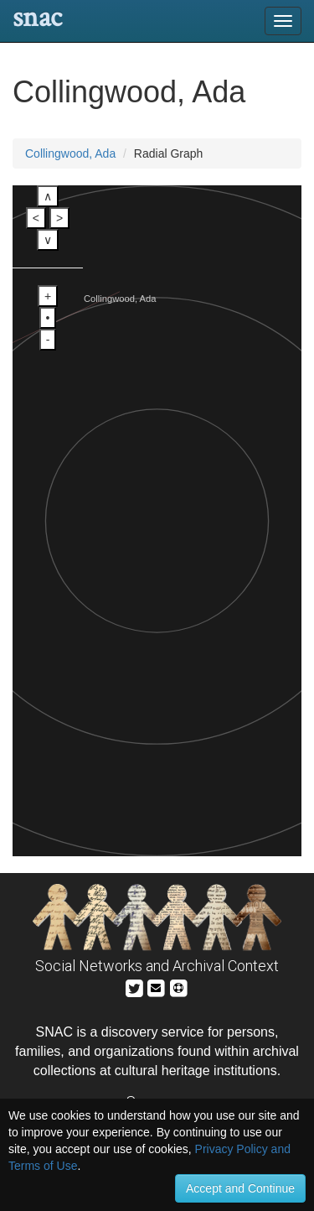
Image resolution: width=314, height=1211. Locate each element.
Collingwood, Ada (70, 153)
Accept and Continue (240, 1188)
